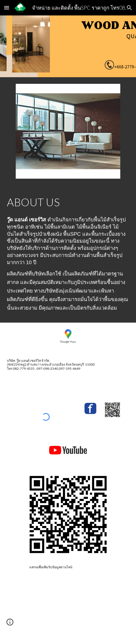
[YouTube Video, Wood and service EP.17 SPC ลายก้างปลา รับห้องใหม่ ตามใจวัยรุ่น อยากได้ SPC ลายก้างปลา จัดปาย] (68, 607)
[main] (68, 202)
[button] (6, 7)
